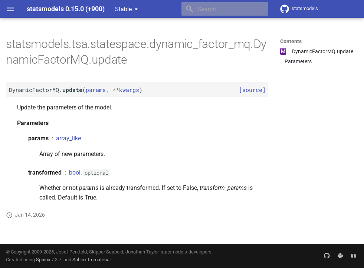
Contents (291, 41)
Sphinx (43, 259)
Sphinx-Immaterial (91, 259)
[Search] (224, 9)
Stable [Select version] (123, 9)
